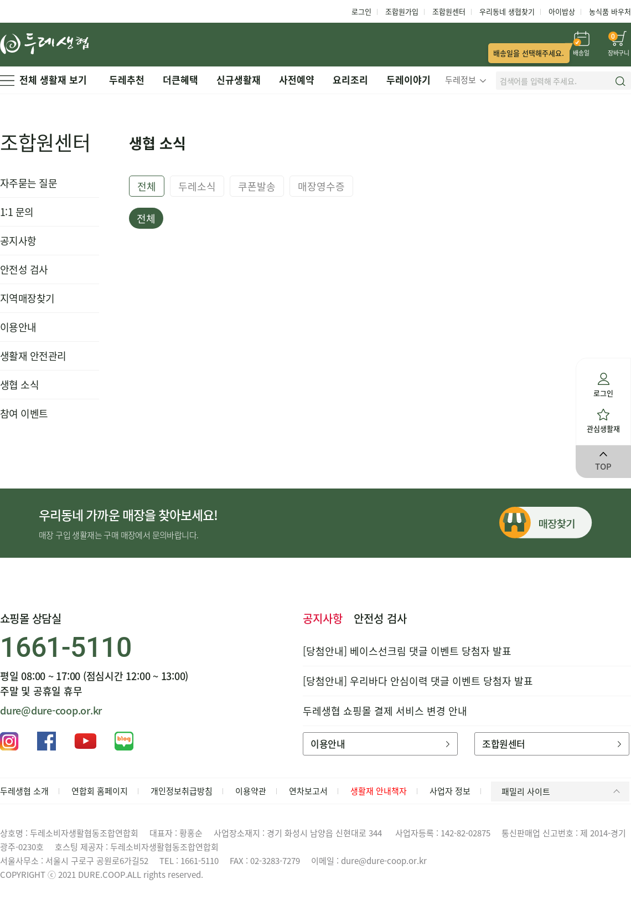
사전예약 (296, 79)
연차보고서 (308, 791)
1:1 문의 (17, 211)
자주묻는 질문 (28, 183)
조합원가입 (401, 11)
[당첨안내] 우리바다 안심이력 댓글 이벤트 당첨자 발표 (418, 681)
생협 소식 (19, 384)
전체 (146, 186)
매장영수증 (321, 186)
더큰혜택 (180, 79)
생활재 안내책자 (378, 791)
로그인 (361, 11)
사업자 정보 (450, 791)
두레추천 (126, 79)
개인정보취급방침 (182, 791)
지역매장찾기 (27, 298)
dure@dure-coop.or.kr (51, 710)
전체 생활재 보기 (43, 79)
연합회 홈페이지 (99, 791)
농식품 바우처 (610, 11)
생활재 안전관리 (33, 355)
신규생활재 (238, 79)
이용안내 (18, 327)
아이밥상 (562, 11)
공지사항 (18, 240)
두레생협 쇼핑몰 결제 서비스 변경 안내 (385, 710)
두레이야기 (408, 79)
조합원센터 (449, 11)
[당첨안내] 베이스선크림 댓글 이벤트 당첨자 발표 (407, 651)
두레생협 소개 (24, 791)
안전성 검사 (24, 269)
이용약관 (250, 791)
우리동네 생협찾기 (507, 11)
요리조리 (350, 79)
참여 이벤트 (24, 413)
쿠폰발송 (257, 186)
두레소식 (197, 186)
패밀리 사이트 (562, 791)
